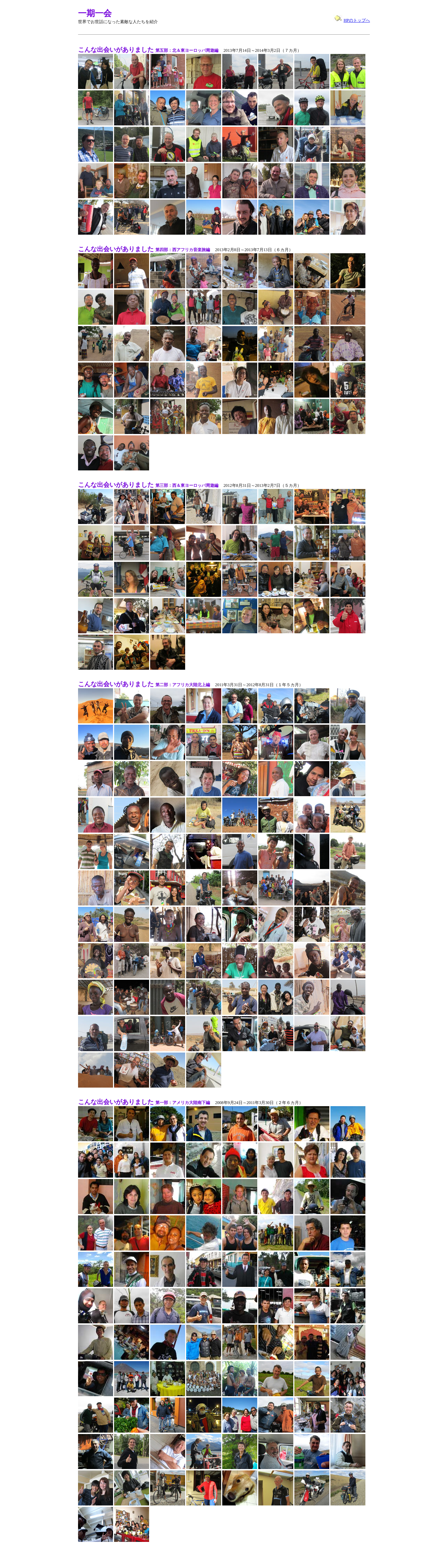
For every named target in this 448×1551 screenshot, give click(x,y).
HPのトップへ (357, 20)
